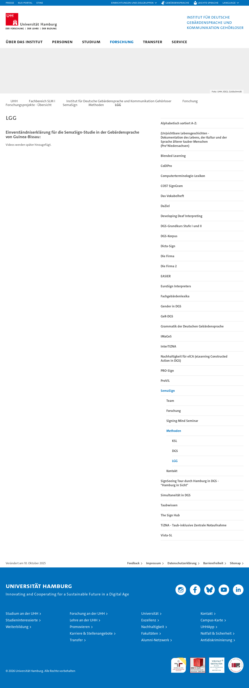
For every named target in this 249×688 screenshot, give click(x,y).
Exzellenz (148, 620)
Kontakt (171, 471)
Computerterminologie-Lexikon (183, 176)
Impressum (153, 563)
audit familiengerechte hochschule (178, 663)
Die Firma (167, 256)
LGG (175, 461)
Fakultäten (149, 633)
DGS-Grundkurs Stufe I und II (181, 226)
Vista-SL (166, 535)
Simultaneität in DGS (176, 495)
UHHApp (207, 626)
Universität (150, 613)
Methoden (173, 431)
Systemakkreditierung (236, 660)
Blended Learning (173, 156)
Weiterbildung (17, 626)
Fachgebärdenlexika (175, 296)
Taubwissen (169, 505)
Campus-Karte (212, 620)
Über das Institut (24, 41)
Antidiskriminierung (216, 640)
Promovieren (80, 626)
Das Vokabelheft (172, 196)
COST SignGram (172, 186)
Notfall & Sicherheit (216, 633)
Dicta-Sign (168, 246)
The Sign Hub (170, 515)
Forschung (121, 41)
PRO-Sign (167, 371)
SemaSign (168, 391)
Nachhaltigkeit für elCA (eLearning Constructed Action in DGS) (194, 358)
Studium (91, 41)
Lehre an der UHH (83, 620)
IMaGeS (166, 336)
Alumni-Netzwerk (155, 640)
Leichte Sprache (208, 3)
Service (179, 41)
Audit (193, 660)
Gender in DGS (171, 306)
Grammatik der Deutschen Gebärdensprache (192, 326)
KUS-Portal (25, 3)
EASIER (166, 276)
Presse (10, 3)
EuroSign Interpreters (176, 286)
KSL (174, 441)
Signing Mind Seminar (182, 421)
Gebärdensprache (177, 3)
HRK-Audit (216, 660)
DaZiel (165, 206)
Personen (62, 41)
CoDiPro (166, 166)
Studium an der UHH (22, 613)
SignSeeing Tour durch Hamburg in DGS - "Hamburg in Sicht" (190, 483)
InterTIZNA (168, 346)
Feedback (133, 563)
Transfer (152, 41)
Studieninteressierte (22, 620)
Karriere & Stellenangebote (91, 633)
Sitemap (235, 563)
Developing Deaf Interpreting (181, 216)
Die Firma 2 (169, 266)
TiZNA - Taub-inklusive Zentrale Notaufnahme (194, 525)
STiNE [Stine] (39, 3)
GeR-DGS (167, 316)
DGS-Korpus (169, 236)
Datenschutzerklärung (182, 563)
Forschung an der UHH (87, 613)
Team (170, 401)
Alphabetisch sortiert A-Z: (179, 123)
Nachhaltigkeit (152, 626)
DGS (175, 451)
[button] (134, 3)
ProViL (165, 381)
